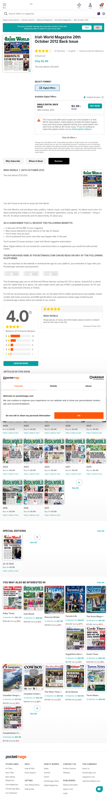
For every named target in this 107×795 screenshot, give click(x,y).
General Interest (28, 20)
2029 (5, 426)
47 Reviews (59, 51)
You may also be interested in (24, 582)
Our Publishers (11, 793)
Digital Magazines (51, 785)
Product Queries (69, 768)
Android (47, 773)
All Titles (9, 768)
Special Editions (14, 530)
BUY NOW (95, 106)
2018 (26, 508)
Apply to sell (68, 789)
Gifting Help (29, 789)
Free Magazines (12, 785)
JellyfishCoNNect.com (90, 781)
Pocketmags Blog (12, 789)
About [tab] (88, 386)
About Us (85, 768)
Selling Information (70, 785)
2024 (5, 467)
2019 (5, 508)
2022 (47, 467)
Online (46, 777)
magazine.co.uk (88, 777)
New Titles (10, 773)
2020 (89, 467)
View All (100, 531)
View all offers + (69, 137)
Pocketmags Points (51, 781)
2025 (88, 426)
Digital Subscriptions (11, 20)
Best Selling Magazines (10, 778)
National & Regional (44, 20)
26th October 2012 (81, 20)
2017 (47, 508)
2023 (26, 467)
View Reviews (21, 363)
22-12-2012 (8, 564)
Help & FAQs (30, 768)
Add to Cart (13, 433)
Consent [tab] (18, 386)
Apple (46, 768)
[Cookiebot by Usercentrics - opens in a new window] (91, 378)
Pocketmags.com (89, 773)
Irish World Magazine (62, 20)
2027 (47, 426)
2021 (67, 467)
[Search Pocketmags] (6, 14)
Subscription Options (82, 129)
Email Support (30, 773)
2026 (67, 426)
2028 (26, 426)
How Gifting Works (32, 785)
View (5, 433)
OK (79, 415)
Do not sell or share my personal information (28, 415)
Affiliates (66, 773)
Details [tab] (53, 386)
